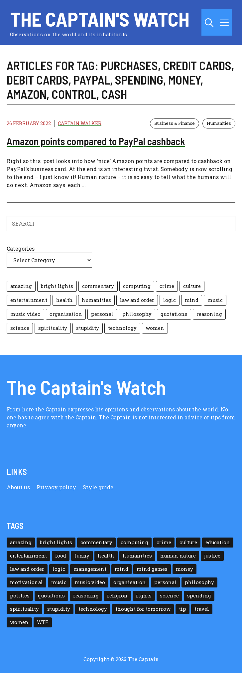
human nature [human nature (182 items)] (178, 556)
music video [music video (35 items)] (25, 314)
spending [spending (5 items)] (199, 595)
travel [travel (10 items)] (201, 609)
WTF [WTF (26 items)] (43, 622)
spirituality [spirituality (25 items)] (52, 328)
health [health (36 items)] (64, 300)
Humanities (219, 123)
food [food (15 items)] (60, 556)
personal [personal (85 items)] (102, 314)
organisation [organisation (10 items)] (66, 314)
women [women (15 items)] (155, 328)
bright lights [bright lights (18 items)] (57, 286)
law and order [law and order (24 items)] (137, 300)
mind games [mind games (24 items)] (152, 569)
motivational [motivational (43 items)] (26, 582)
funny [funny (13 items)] (81, 556)
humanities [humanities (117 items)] (96, 300)
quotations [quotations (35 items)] (174, 314)
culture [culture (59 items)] (192, 286)
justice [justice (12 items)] (212, 556)
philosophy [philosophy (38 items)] (137, 314)
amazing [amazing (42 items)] (21, 286)
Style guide (98, 487)
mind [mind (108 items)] (191, 300)
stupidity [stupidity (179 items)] (87, 328)
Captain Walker (79, 123)
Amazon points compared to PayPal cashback (96, 141)
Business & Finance (174, 123)
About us (18, 487)
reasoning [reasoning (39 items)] (209, 314)
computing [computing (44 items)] (137, 286)
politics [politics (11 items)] (20, 595)
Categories (21, 248)
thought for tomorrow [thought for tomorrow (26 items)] (143, 609)
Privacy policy (56, 487)
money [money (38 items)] (184, 569)
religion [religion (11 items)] (117, 595)
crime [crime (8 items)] (167, 286)
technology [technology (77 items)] (122, 328)
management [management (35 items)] (89, 569)
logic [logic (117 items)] (169, 300)
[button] (209, 22)
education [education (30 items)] (217, 542)
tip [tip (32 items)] (182, 609)
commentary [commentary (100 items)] (98, 286)
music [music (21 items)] (215, 300)
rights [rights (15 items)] (144, 595)
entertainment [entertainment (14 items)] (28, 300)
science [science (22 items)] (19, 328)
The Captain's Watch (99, 19)
